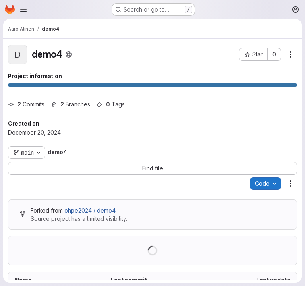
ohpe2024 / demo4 (90, 210)
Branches (70, 104)
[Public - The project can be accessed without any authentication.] (69, 54)
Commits (26, 104)
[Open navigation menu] (23, 9)
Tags (111, 104)
